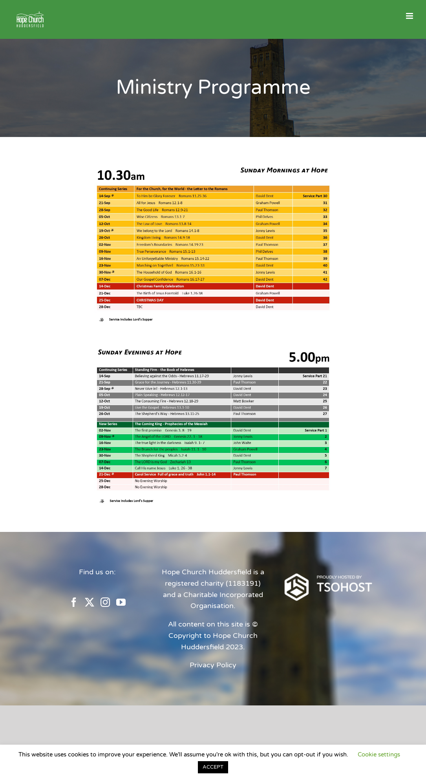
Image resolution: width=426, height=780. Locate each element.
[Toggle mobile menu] (410, 16)
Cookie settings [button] (379, 754)
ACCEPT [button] (213, 767)
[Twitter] (89, 602)
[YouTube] (121, 602)
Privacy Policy (213, 665)
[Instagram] (105, 602)
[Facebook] (74, 602)
